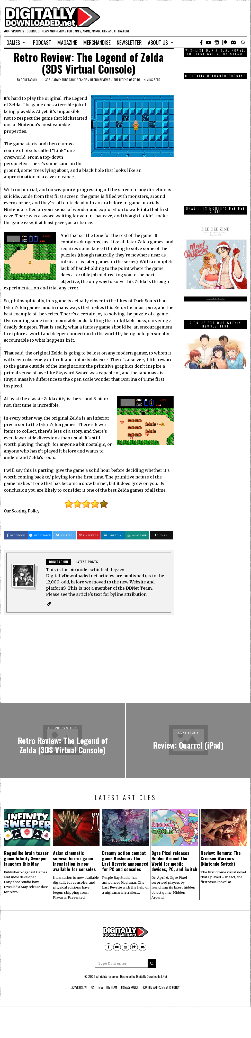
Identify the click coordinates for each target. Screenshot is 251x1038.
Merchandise (97, 42)
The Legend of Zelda (126, 79)
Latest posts (87, 562)
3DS (47, 79)
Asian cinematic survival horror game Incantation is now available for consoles (74, 861)
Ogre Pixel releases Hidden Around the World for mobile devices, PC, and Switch (174, 861)
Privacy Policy (130, 988)
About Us (158, 42)
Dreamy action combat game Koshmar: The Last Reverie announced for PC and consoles (125, 861)
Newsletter (129, 42)
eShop (83, 79)
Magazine (67, 42)
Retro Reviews (100, 79)
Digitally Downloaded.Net (151, 976)
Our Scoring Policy (23, 510)
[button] (152, 963)
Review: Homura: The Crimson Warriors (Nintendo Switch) (221, 858)
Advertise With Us (76, 988)
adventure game (64, 79)
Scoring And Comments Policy (167, 988)
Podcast (42, 42)
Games (13, 42)
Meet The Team (105, 988)
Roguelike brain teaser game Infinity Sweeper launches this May (26, 858)
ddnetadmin (29, 79)
